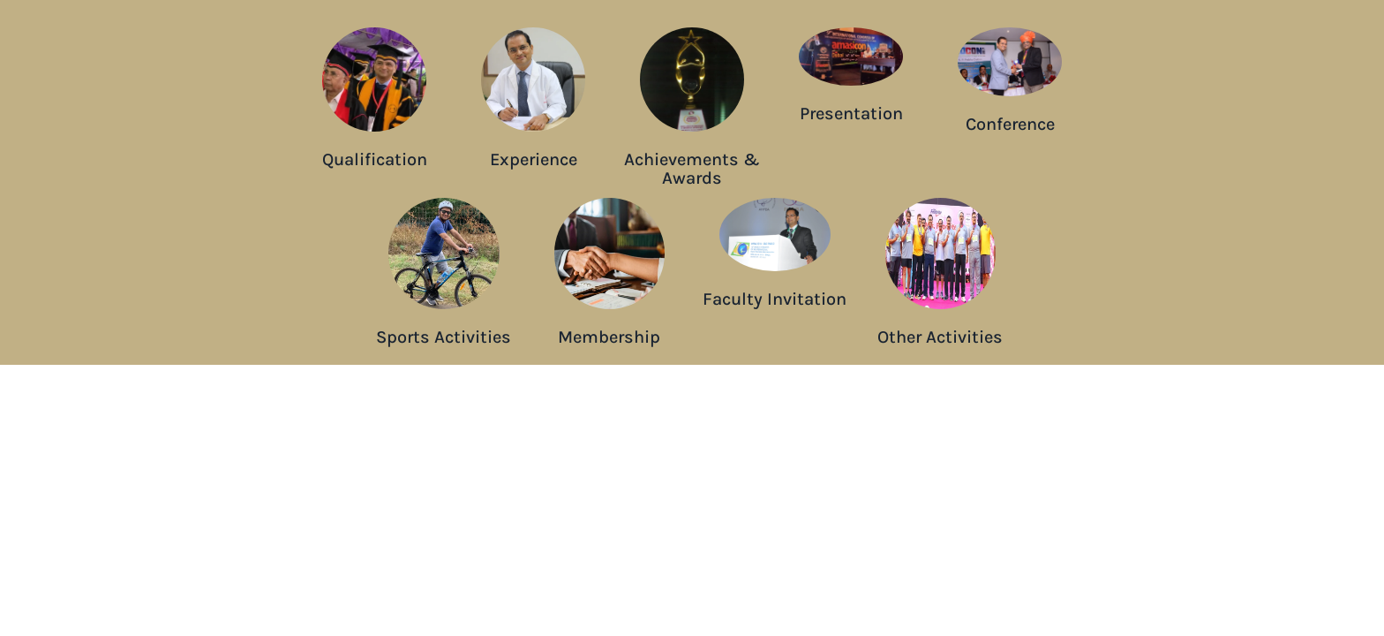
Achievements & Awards (692, 168)
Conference (1010, 124)
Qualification (374, 159)
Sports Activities (443, 337)
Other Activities (940, 337)
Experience (533, 159)
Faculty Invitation (774, 299)
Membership (609, 337)
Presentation (851, 113)
